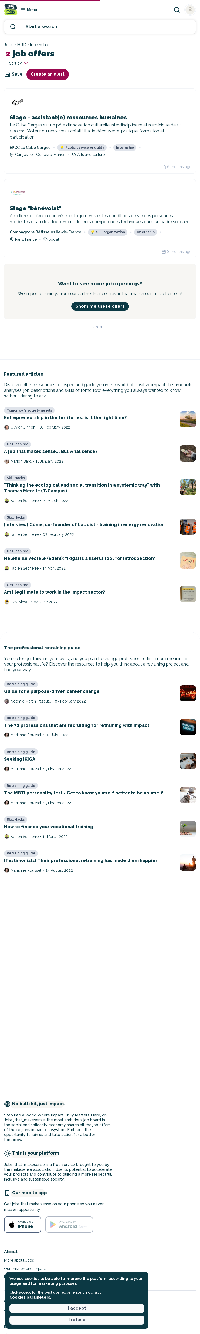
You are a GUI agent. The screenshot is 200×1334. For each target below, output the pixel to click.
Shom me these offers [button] (100, 306)
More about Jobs (19, 1260)
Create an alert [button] (48, 74)
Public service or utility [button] (82, 147)
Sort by (19, 63)
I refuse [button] (77, 1319)
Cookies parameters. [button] (30, 1297)
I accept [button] (77, 1308)
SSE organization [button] (108, 232)
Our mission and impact (25, 1268)
